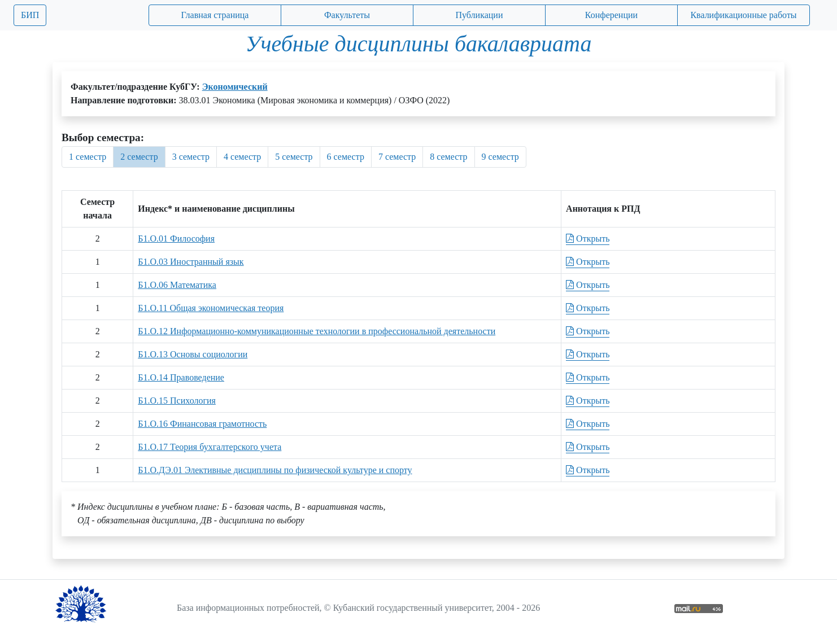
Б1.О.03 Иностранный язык (190, 261)
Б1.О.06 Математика (177, 285)
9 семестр (500, 156)
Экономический (235, 86)
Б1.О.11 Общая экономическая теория (211, 308)
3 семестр (191, 156)
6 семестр (345, 156)
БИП (30, 15)
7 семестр (397, 156)
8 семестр (448, 156)
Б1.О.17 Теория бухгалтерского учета (209, 447)
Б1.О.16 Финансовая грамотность (202, 423)
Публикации (479, 15)
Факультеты (347, 15)
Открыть (587, 238)
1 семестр (87, 156)
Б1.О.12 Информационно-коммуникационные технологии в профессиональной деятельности (316, 331)
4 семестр (242, 156)
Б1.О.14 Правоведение (181, 377)
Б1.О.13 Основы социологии (192, 354)
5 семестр (293, 156)
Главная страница (215, 15)
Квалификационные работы (743, 15)
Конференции (611, 15)
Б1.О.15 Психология (177, 400)
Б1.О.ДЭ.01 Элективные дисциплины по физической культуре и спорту (275, 470)
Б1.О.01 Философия (176, 238)
